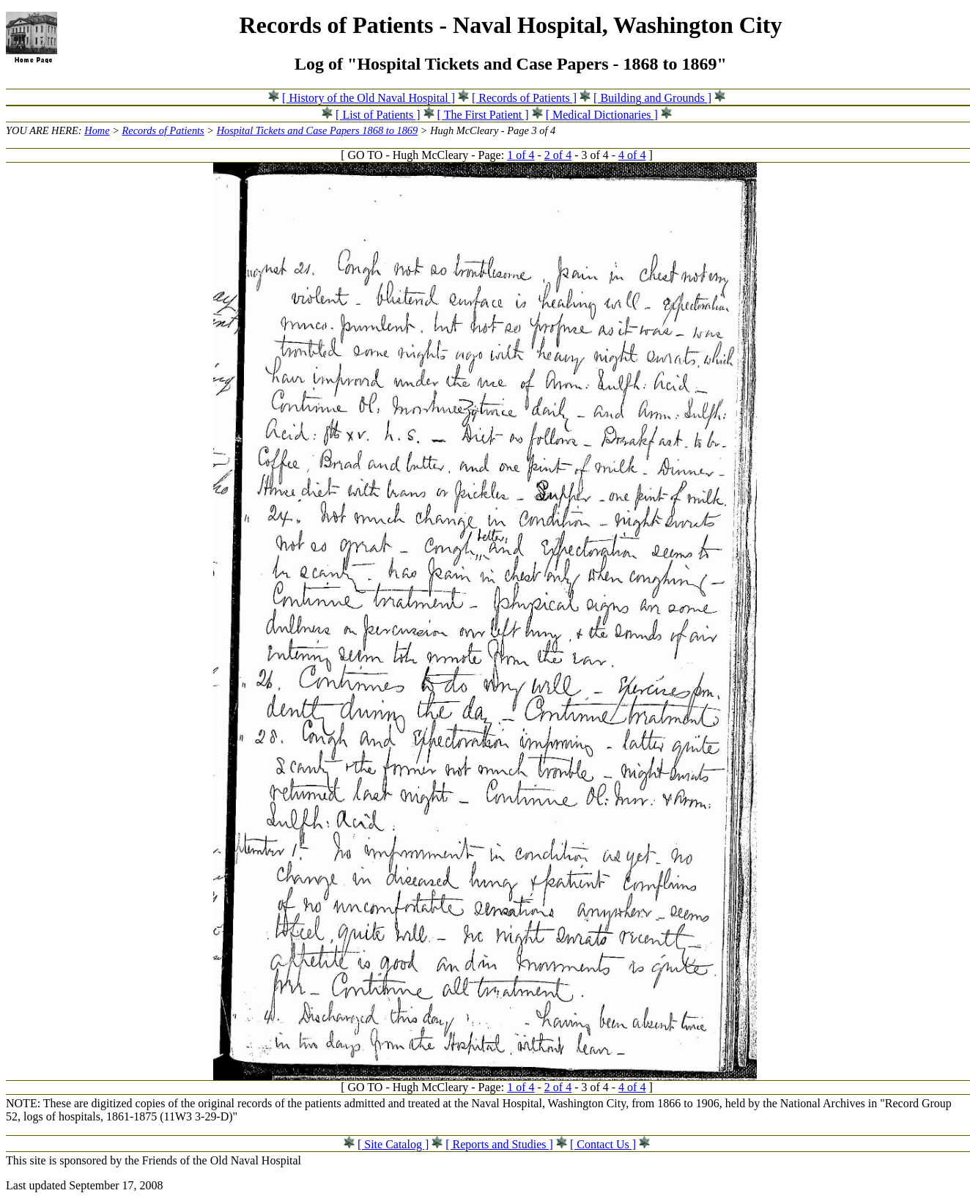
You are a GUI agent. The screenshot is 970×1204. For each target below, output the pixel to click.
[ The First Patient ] (483, 114)
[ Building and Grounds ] (652, 98)
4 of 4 (631, 155)
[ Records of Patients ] (524, 98)
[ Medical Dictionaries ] (602, 114)
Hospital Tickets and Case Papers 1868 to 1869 (317, 130)
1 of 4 (520, 155)
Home (96, 130)
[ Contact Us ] (603, 1144)
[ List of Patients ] (378, 114)
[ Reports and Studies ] (499, 1144)
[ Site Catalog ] (393, 1144)
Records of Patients (163, 130)
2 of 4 (557, 155)
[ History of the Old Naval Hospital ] (368, 98)
